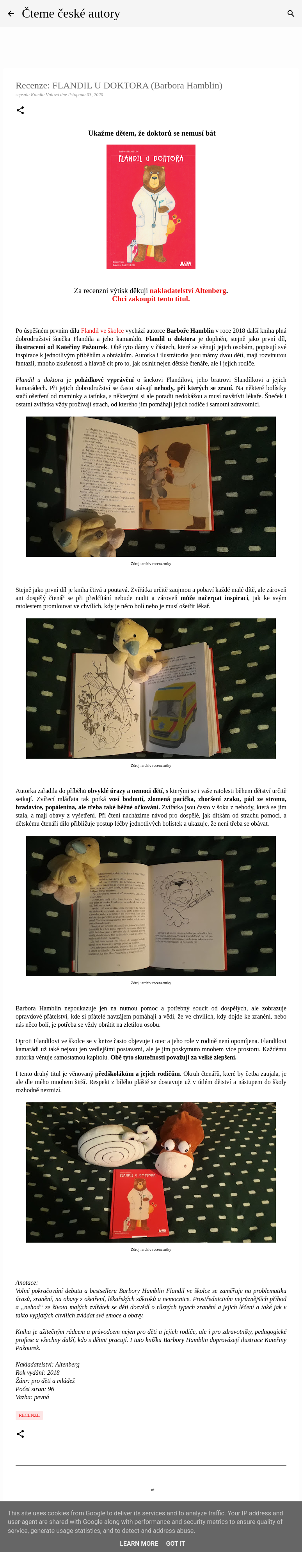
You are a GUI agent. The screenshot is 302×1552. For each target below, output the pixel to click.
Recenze (29, 1415)
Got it (175, 1543)
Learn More (139, 1543)
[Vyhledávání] (291, 13)
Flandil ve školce (102, 330)
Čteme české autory (71, 13)
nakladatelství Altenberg (188, 290)
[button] (20, 111)
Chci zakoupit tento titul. (151, 299)
